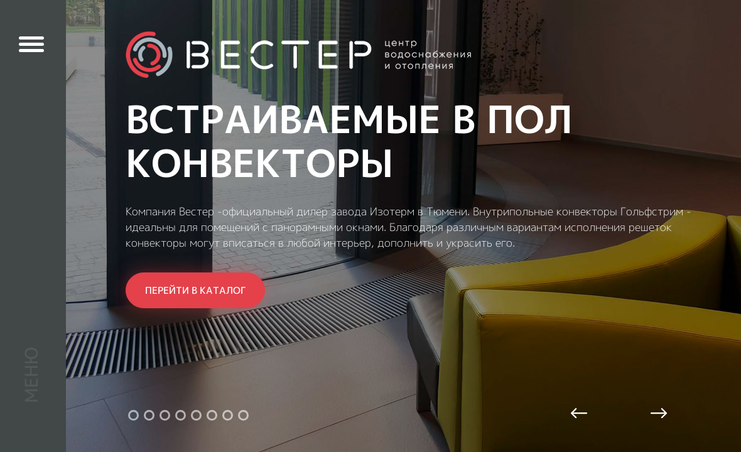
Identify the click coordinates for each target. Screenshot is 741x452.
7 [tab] (227, 415)
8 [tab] (243, 415)
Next (657, 414)
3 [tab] (165, 415)
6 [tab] (212, 415)
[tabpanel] (370, 226)
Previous (580, 414)
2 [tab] (149, 415)
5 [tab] (196, 415)
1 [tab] (133, 415)
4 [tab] (180, 415)
